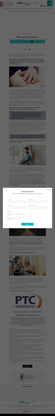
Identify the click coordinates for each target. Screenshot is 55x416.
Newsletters (10, 211)
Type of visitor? (31, 205)
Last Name (30, 199)
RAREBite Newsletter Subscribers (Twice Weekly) (16, 214)
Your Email (9, 205)
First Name (9, 199)
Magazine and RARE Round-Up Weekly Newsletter (15, 219)
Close (49, 189)
